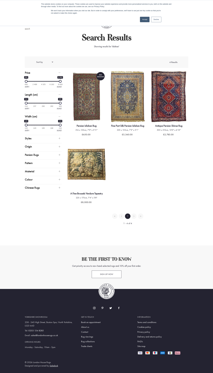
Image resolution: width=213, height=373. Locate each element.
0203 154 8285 (36, 330)
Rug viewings (87, 336)
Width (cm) (31, 116)
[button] (43, 73)
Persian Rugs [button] (32, 155)
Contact (84, 331)
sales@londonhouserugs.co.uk (44, 335)
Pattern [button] (29, 163)
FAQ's (140, 341)
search (27, 29)
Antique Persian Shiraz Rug (168, 126)
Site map (141, 346)
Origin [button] (28, 146)
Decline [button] (156, 19)
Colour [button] (28, 179)
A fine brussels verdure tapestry (86, 193)
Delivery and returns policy (149, 336)
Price (27, 73)
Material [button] (29, 171)
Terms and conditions (146, 322)
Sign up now (106, 274)
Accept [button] (144, 19)
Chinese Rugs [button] (32, 187)
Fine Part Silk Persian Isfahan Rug (127, 126)
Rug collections (88, 341)
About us (85, 327)
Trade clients (86, 346)
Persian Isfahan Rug (86, 126)
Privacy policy (143, 331)
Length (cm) (31, 94)
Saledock (54, 365)
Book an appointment (91, 322)
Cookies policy (144, 327)
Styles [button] (28, 138)
